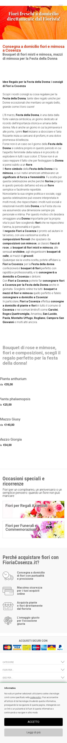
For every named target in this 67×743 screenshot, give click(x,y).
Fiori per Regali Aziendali (26, 505)
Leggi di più (33, 732)
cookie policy (35, 697)
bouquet (18, 247)
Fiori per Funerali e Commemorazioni (21, 527)
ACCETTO (33, 721)
